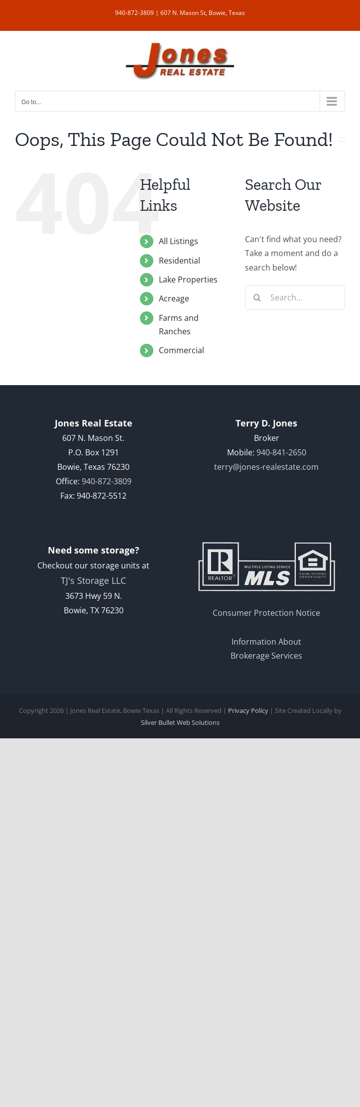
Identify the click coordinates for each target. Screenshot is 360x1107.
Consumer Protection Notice (266, 612)
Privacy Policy (248, 710)
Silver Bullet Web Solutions (180, 722)
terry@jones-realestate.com (266, 466)
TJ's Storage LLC (93, 580)
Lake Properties (188, 279)
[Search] (257, 297)
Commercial (181, 350)
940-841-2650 (281, 452)
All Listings (178, 241)
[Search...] (295, 297)
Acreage (174, 298)
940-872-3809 (134, 12)
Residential (179, 260)
